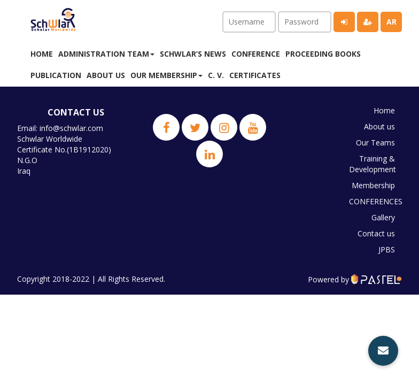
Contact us (376, 233)
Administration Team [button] (106, 54)
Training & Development (372, 163)
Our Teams (375, 142)
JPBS (386, 249)
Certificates (255, 75)
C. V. (216, 75)
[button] (383, 351)
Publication (55, 75)
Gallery (383, 217)
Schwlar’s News (193, 54)
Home (41, 54)
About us (106, 75)
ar (391, 22)
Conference (255, 54)
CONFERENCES (374, 201)
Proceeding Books (323, 54)
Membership (373, 185)
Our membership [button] (166, 75)
